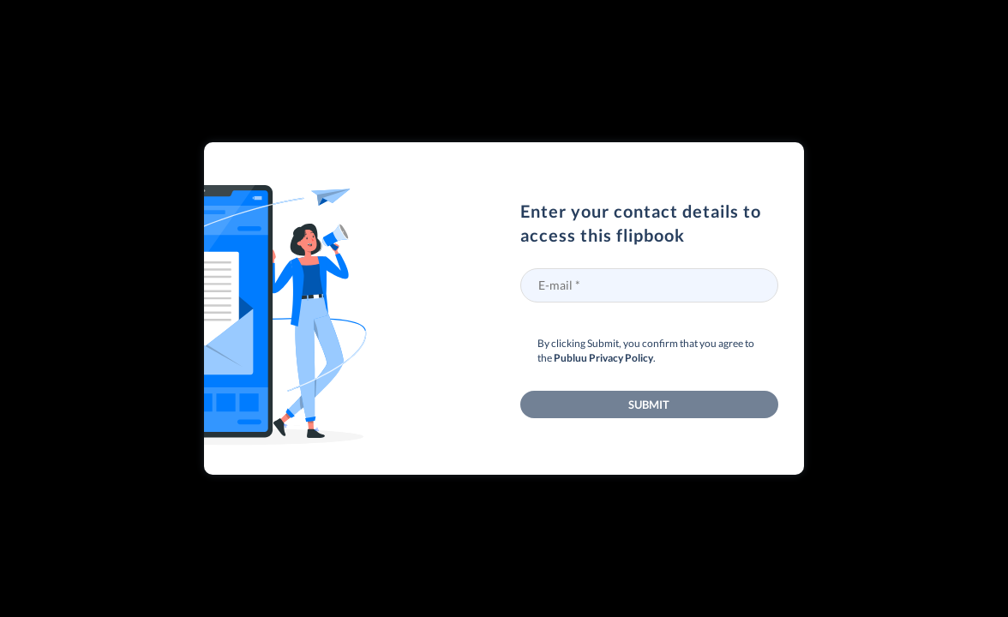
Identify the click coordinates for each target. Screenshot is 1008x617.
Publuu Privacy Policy (603, 357)
